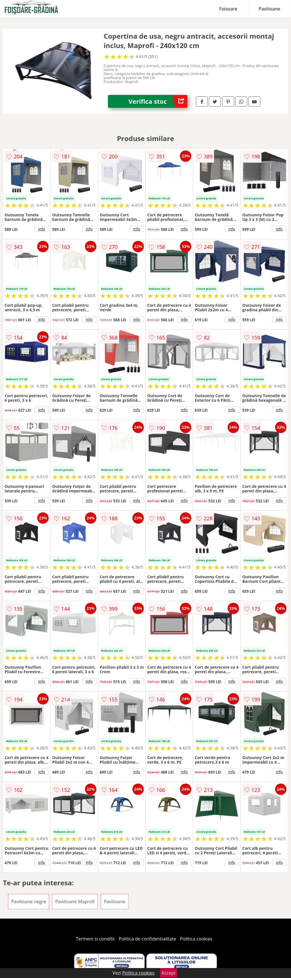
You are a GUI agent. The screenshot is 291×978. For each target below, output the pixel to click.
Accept (168, 973)
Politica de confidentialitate (147, 939)
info (41, 228)
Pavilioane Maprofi (75, 901)
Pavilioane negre (28, 901)
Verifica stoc (157, 101)
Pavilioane (269, 9)
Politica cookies (196, 939)
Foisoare (228, 9)
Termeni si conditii (95, 939)
